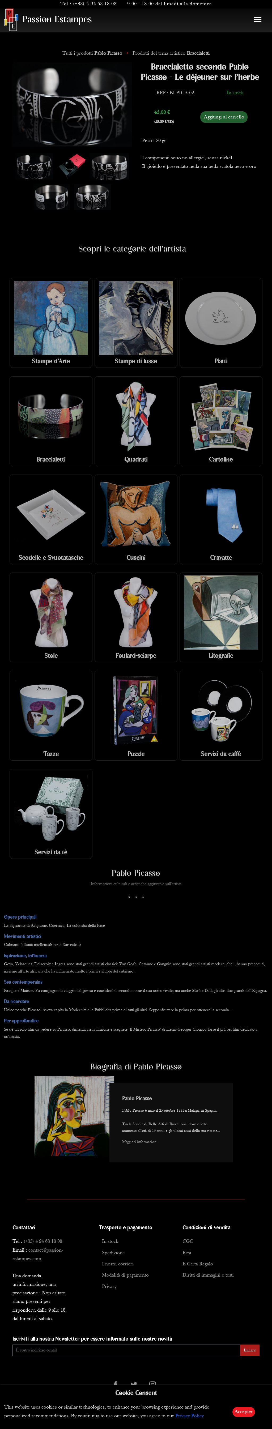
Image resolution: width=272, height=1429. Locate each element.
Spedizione (113, 1253)
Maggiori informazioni (140, 1142)
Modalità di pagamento (125, 1275)
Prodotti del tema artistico (171, 53)
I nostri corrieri (118, 1264)
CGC (187, 1241)
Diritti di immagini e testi (208, 1275)
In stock (110, 1241)
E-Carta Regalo (197, 1264)
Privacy (109, 1286)
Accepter (244, 1411)
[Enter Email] (126, 1350)
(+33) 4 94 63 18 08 (95, 4)
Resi (186, 1253)
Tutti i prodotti (93, 53)
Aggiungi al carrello (224, 117)
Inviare (250, 1350)
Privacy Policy (189, 1416)
